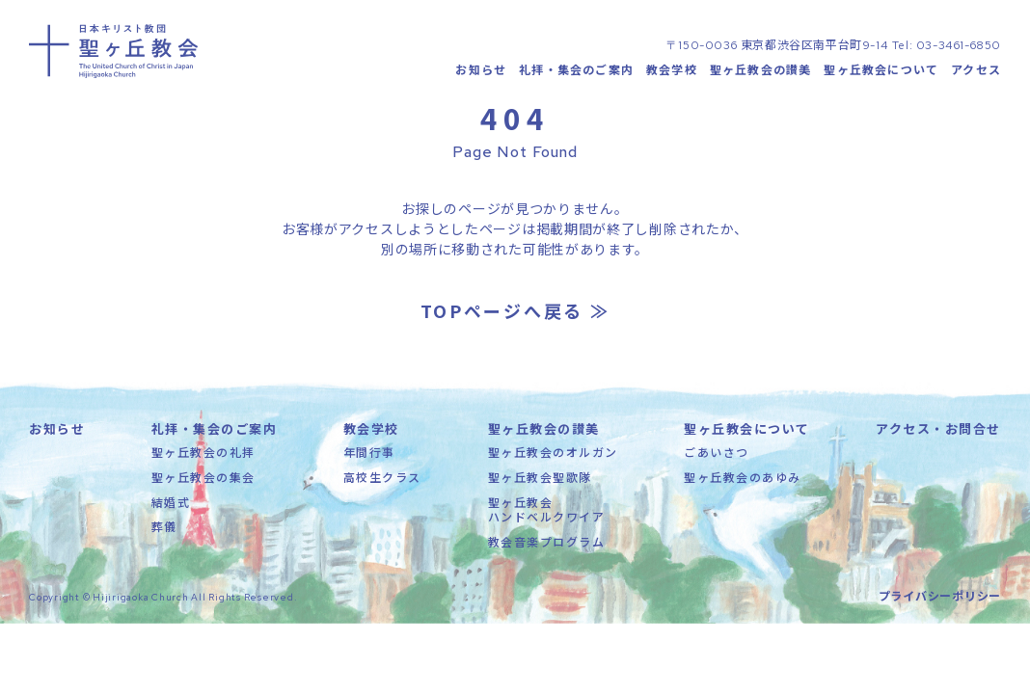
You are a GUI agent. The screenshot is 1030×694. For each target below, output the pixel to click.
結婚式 (171, 510)
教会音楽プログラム (547, 550)
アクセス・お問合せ (938, 438)
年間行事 (369, 461)
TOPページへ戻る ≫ (515, 320)
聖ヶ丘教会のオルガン (553, 461)
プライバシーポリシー (940, 604)
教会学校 (671, 73)
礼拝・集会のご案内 (576, 73)
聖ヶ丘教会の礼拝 (203, 461)
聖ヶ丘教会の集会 (203, 485)
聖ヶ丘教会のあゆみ (742, 485)
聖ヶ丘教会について (881, 73)
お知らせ (480, 73)
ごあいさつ (716, 461)
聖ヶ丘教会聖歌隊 (540, 485)
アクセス (976, 73)
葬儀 (164, 534)
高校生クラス (382, 485)
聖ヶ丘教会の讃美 (761, 73)
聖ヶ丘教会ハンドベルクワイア (547, 518)
